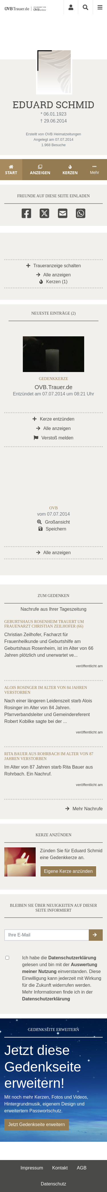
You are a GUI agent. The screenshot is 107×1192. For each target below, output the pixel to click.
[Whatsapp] (80, 212)
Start (11, 170)
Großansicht (53, 522)
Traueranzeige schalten (53, 265)
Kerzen (70, 170)
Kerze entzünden (53, 419)
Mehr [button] (94, 169)
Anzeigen (40, 170)
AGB (81, 1167)
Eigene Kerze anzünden (68, 871)
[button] (96, 935)
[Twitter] (44, 212)
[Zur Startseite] (25, 7)
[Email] (62, 212)
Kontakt (60, 1167)
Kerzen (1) (53, 281)
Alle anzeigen (53, 274)
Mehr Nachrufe (84, 808)
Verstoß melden (54, 437)
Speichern (52, 528)
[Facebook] (26, 212)
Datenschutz (53, 1183)
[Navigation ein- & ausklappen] (100, 7)
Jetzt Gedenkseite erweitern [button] (36, 1124)
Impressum (32, 1167)
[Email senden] (46, 935)
